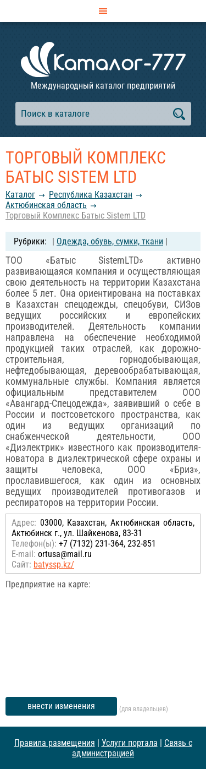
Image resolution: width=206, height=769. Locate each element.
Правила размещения (54, 743)
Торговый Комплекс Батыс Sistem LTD (75, 215)
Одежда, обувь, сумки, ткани (110, 241)
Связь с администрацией (132, 748)
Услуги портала (130, 743)
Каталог (20, 194)
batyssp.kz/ (54, 564)
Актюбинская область (46, 205)
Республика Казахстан (90, 194)
